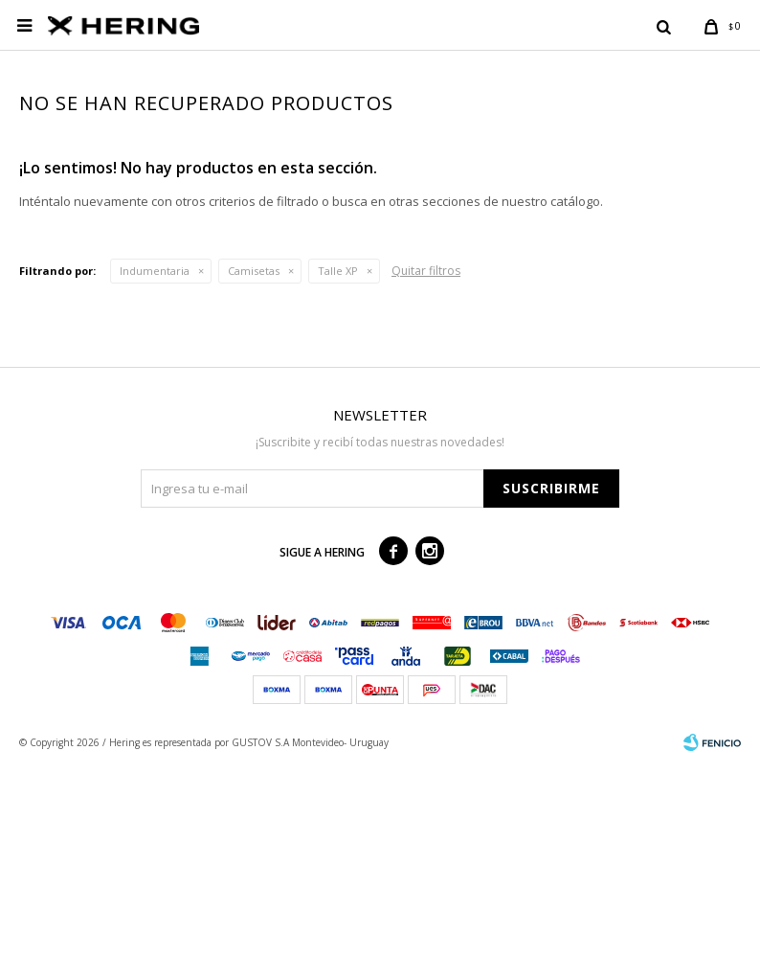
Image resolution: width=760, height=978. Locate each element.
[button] (663, 26)
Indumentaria (155, 482)
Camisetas (253, 482)
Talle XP (338, 482)
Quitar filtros (425, 482)
